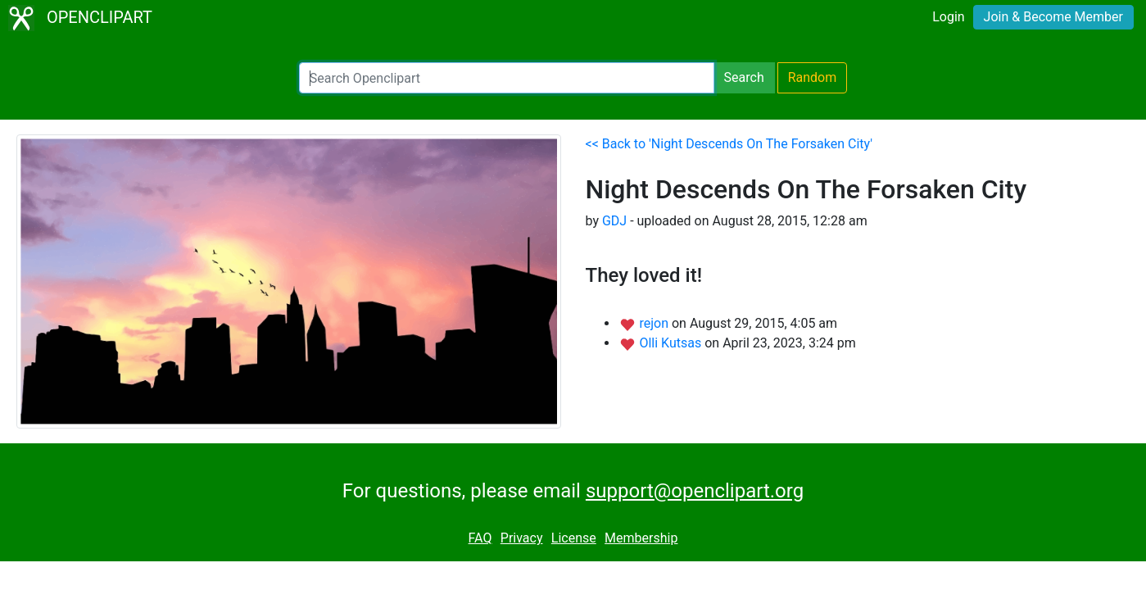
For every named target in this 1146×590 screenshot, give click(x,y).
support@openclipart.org (695, 490)
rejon (655, 323)
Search (744, 77)
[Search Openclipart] (506, 77)
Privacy (522, 538)
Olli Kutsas (671, 343)
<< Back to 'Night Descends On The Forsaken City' (729, 144)
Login (948, 17)
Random (812, 77)
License (573, 538)
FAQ (480, 538)
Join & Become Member (1053, 17)
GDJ (614, 221)
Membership (641, 538)
